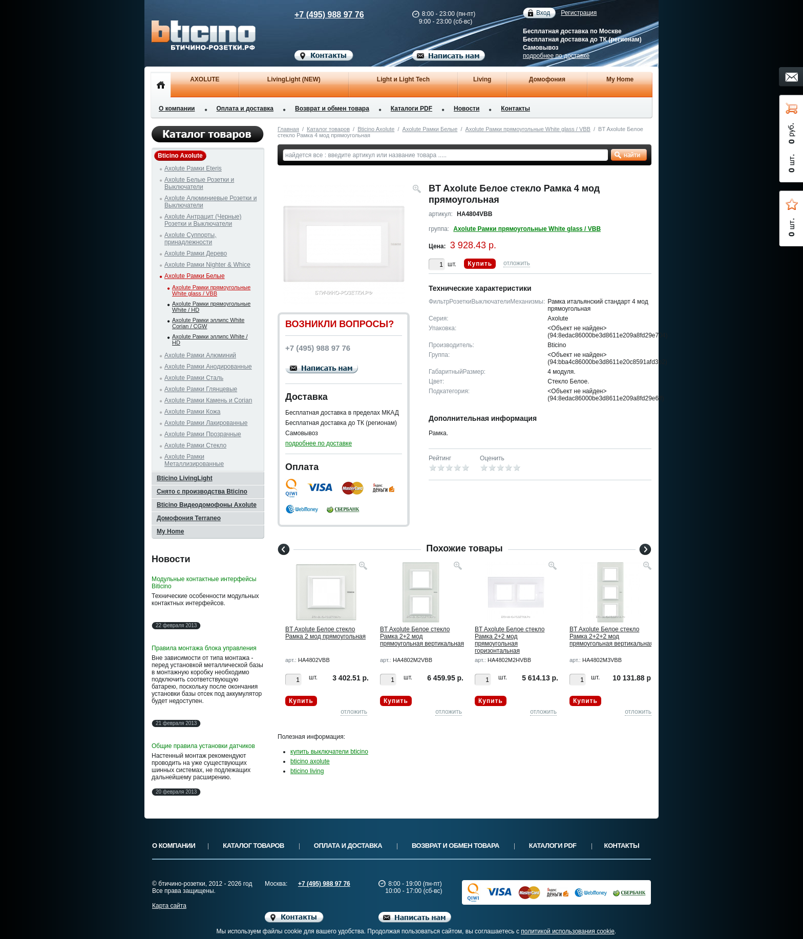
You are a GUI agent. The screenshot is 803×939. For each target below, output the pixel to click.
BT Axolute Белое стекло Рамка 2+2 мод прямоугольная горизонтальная (509, 640)
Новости (466, 108)
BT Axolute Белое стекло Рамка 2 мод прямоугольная (325, 633)
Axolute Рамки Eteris (193, 168)
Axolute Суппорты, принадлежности (190, 238)
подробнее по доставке (556, 55)
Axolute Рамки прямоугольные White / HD (211, 307)
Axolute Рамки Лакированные (206, 422)
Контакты (515, 108)
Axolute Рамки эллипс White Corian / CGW (208, 323)
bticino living (307, 771)
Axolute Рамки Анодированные (208, 366)
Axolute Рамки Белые (430, 129)
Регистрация (579, 12)
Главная (288, 129)
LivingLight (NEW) (294, 79)
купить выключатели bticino (329, 751)
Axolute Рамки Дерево (195, 253)
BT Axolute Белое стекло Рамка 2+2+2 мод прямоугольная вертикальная (611, 636)
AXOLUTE (204, 79)
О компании (177, 108)
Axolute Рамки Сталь (193, 377)
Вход (543, 13)
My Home (619, 79)
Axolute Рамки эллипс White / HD (210, 339)
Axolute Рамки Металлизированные (194, 460)
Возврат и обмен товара (332, 108)
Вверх (691, 907)
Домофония (547, 79)
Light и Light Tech (403, 79)
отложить (516, 263)
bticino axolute (310, 761)
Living (482, 79)
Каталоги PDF (411, 108)
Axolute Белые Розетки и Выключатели (199, 183)
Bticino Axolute (375, 129)
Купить (480, 263)
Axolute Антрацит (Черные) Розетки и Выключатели (203, 220)
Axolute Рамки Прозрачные (202, 434)
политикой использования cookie (568, 931)
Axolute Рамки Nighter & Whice (207, 264)
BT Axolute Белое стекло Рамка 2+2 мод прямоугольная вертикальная (422, 636)
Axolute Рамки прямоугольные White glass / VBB (528, 129)
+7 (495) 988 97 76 (319, 14)
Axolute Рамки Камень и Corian (208, 400)
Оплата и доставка (245, 108)
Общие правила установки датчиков (203, 746)
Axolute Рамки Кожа (192, 411)
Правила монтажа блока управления (204, 648)
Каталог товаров (328, 129)
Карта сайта (169, 905)
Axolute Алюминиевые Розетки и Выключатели (210, 202)
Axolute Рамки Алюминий (200, 355)
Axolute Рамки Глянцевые (200, 389)
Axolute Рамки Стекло (195, 445)
